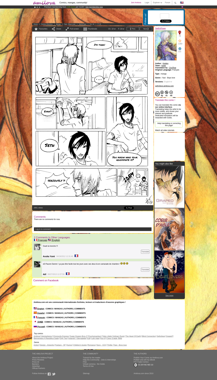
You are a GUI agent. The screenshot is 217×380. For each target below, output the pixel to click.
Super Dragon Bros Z (78, 336)
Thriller (110, 345)
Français (40, 240)
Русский (39, 327)
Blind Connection (149, 336)
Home (36, 24)
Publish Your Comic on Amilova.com (148, 358)
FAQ (85, 362)
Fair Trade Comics (141, 362)
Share (58, 29)
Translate (145, 252)
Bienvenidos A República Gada (46, 338)
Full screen (74, 29)
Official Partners (38, 368)
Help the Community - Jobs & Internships (99, 360)
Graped (169, 336)
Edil (88, 338)
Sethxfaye (161, 336)
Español (39, 313)
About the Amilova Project (42, 358)
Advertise (36, 366)
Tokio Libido (107, 336)
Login (147, 3)
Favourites (43, 29)
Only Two (63, 338)
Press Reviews (38, 360)
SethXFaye (82, 24)
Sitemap (86, 373)
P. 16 (99, 24)
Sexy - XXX (101, 345)
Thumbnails (92, 29)
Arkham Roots (118, 336)
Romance (91, 345)
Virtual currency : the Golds (94, 364)
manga (58, 24)
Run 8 (102, 338)
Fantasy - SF (60, 345)
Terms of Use (88, 366)
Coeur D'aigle (112, 338)
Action (36, 345)
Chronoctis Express (61, 336)
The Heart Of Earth (133, 336)
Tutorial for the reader (91, 358)
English (54, 240)
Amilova (37, 336)
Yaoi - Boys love (69, 24)
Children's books (80, 345)
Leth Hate (95, 338)
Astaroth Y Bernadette (77, 338)
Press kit (35, 362)
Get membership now (94, 7)
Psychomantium (94, 336)
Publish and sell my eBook (144, 360)
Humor (69, 345)
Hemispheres (46, 336)
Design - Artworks (47, 345)
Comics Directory (47, 24)
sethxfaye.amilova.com (164, 86)
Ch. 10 (92, 24)
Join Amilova (136, 3)
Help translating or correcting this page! (168, 124)
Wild (120, 338)
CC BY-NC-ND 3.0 (143, 365)
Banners (35, 364)
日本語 (38, 322)
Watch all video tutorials (164, 130)
